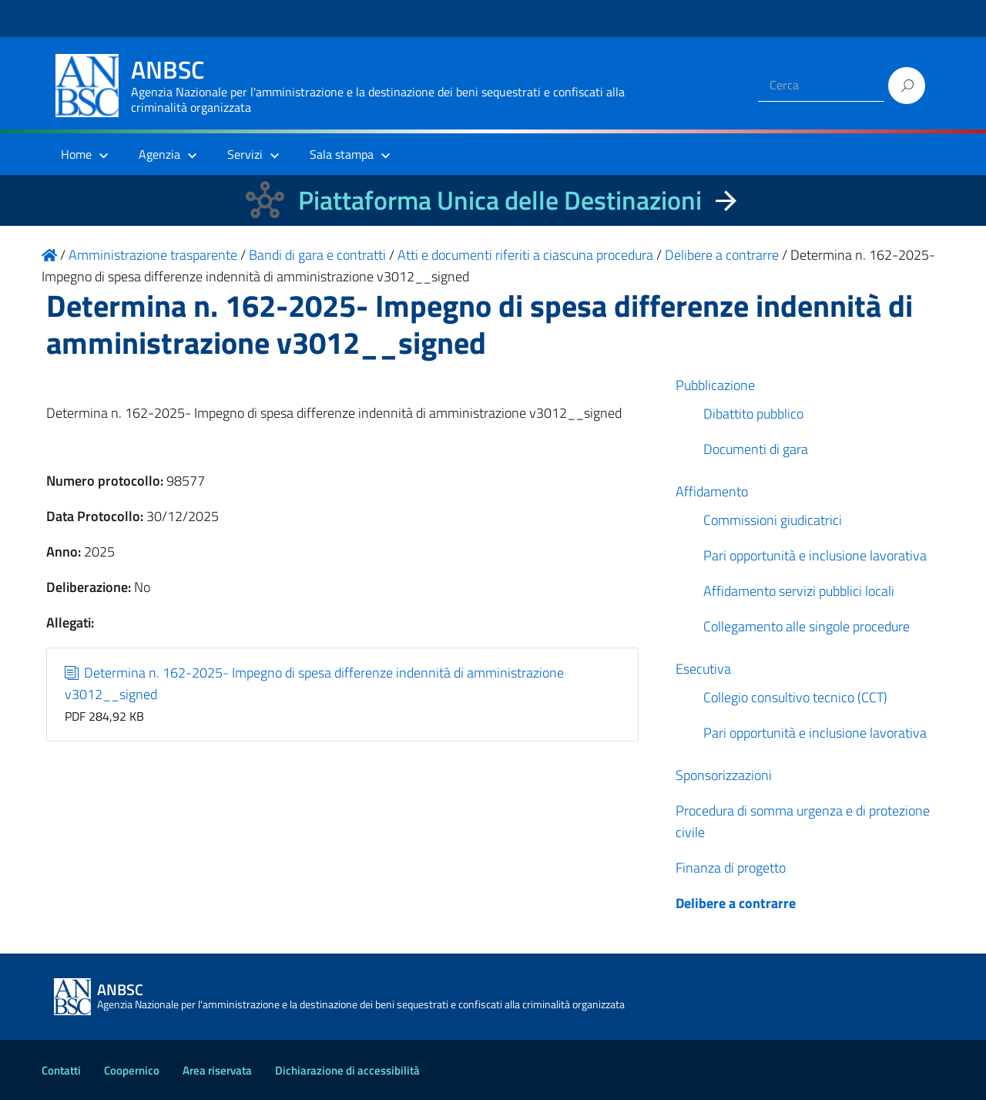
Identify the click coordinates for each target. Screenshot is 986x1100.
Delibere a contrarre (736, 903)
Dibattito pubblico (753, 413)
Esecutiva (703, 668)
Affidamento (712, 491)
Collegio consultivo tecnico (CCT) (795, 697)
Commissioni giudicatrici (772, 520)
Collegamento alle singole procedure (806, 626)
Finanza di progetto (731, 867)
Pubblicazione (715, 385)
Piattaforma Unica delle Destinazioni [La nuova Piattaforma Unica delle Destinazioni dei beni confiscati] (500, 200)
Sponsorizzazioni (724, 775)
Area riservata (217, 1070)
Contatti (61, 1070)
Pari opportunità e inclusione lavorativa (815, 555)
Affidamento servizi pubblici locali (798, 590)
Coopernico (131, 1070)
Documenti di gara (755, 449)
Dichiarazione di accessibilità (347, 1070)
